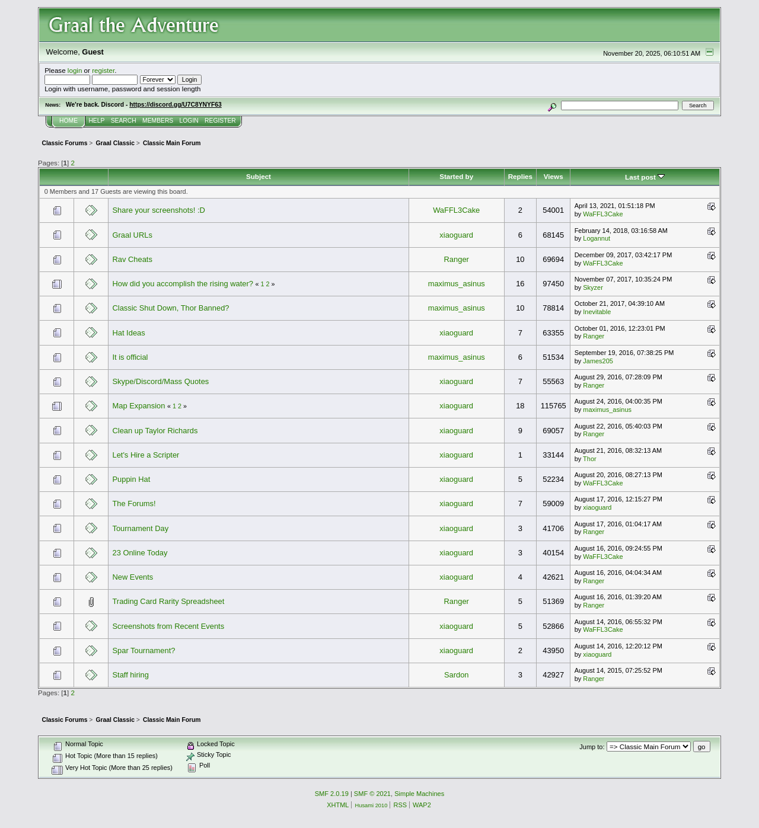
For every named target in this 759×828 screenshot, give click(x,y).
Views (553, 176)
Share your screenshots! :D (158, 210)
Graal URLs (132, 235)
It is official (130, 357)
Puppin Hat (131, 479)
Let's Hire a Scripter (145, 454)
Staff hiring (130, 674)
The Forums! (133, 503)
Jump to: (591, 746)
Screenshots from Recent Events (168, 626)
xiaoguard (456, 235)
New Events (132, 577)
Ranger (456, 259)
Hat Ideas (128, 332)
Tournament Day (140, 528)
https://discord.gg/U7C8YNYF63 (175, 104)
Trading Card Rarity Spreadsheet (168, 601)
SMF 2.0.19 (332, 793)
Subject (258, 176)
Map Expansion (138, 405)
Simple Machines (419, 793)
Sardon (456, 674)
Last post (645, 177)
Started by (456, 176)
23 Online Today (139, 552)
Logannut (596, 238)
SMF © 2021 (372, 793)
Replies (520, 176)
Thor (590, 458)
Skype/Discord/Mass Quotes (160, 381)
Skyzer (593, 287)
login (75, 70)
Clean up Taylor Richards (154, 430)
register (103, 70)
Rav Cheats (132, 259)
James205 (598, 361)
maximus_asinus (456, 283)
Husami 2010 (371, 805)
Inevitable (597, 311)
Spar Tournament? (143, 650)
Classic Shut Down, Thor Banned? (170, 307)
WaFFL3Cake (456, 210)
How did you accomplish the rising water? (182, 283)
